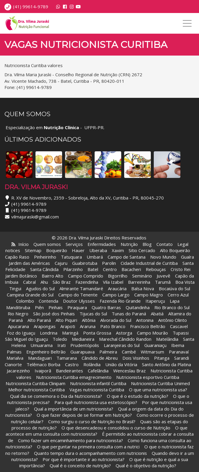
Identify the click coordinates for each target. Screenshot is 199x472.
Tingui (15, 288)
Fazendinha (86, 282)
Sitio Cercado (142, 250)
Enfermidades (102, 244)
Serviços (74, 244)
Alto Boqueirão (175, 250)
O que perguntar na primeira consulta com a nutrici (88, 447)
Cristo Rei (180, 269)
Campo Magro (148, 295)
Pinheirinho (45, 257)
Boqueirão (56, 250)
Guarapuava (82, 352)
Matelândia (167, 339)
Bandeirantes (70, 371)
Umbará (95, 257)
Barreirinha (139, 282)
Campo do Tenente (78, 295)
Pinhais (55, 307)
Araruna (88, 326)
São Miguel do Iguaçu (26, 339)
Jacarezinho (19, 371)
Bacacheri (131, 269)
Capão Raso (17, 257)
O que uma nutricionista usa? (158, 389)
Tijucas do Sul (93, 314)
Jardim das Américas (29, 263)
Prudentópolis (84, 345)
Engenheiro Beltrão (46, 352)
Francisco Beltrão (147, 326)
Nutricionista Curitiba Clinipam (35, 383)
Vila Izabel (113, 282)
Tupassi (181, 333)
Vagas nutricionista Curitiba (96, 389)
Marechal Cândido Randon (125, 339)
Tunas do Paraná (129, 314)
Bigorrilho (117, 276)
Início (23, 244)
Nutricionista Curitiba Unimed (160, 383)
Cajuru (61, 263)
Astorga (124, 333)
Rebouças (156, 269)
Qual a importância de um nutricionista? (73, 409)
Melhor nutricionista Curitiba (36, 389)
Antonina (144, 320)
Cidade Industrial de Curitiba (149, 263)
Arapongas (45, 326)
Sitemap (33, 250)
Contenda (48, 301)
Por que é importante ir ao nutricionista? (83, 459)
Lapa (174, 301)
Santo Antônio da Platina (166, 364)
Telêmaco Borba (43, 364)
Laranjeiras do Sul (122, 345)
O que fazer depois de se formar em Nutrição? (84, 415)
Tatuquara (71, 257)
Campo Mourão (152, 333)
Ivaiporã (43, 371)
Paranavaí (179, 352)
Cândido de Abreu (100, 358)
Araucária (117, 288)
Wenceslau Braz (129, 371)
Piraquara (77, 307)
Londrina (48, 333)
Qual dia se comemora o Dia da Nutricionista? (56, 396)
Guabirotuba (84, 263)
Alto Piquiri (66, 320)
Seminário (142, 276)
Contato (164, 244)
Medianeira (83, 339)
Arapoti (67, 326)
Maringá (70, 333)
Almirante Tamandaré (81, 288)
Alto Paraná (39, 320)
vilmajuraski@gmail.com (35, 217)
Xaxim (118, 250)
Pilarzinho (73, 269)
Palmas (14, 352)
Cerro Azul (178, 295)
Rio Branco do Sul (172, 307)
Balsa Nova (142, 288)
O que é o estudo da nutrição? (137, 396)
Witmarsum (152, 352)
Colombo (25, 301)
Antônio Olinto (172, 320)
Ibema (177, 345)
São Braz (62, 282)
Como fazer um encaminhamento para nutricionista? (70, 440)
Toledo (60, 339)
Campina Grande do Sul (30, 295)
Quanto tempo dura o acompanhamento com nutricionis (90, 453)
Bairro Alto (53, 276)
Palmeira (108, 352)
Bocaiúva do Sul (174, 288)
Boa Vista (185, 282)
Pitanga (161, 358)
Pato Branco (112, 326)
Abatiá (157, 314)
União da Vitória (121, 364)
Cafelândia (99, 371)
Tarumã (163, 282)
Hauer (78, 250)
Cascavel (179, 326)
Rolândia (92, 364)
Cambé (129, 352)
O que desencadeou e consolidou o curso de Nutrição (116, 428)
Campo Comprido (85, 276)
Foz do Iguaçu (21, 333)
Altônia (89, 320)
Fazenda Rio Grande (120, 301)
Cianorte (13, 364)
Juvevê (163, 276)
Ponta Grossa (97, 333)
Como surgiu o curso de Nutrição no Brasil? (91, 421)
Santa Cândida (44, 269)
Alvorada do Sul (115, 320)
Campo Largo (116, 295)
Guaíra (187, 257)
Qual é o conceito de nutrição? (80, 465)
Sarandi (181, 358)
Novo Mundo (163, 257)
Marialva (15, 358)
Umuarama (41, 345)
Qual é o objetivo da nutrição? (146, 465)
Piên (39, 307)
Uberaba (98, 250)
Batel (93, 269)
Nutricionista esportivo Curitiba (147, 377)
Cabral (29, 282)
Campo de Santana (126, 257)
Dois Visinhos (135, 358)
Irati (61, 345)
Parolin (109, 263)
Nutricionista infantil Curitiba (98, 383)
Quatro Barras (106, 307)
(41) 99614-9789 (30, 6)
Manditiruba (18, 307)
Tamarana (66, 358)
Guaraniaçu (155, 345)
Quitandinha (138, 307)
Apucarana (18, 326)
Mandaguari (40, 358)
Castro (72, 364)
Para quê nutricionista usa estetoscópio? (95, 402)
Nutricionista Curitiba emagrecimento (73, 377)
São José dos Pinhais (54, 314)
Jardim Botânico (21, 276)
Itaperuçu (155, 301)
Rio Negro (18, 314)
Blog (147, 244)
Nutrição (129, 244)
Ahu (44, 282)
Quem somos (47, 244)
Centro (110, 269)
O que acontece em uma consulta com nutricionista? (97, 431)
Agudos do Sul (40, 288)
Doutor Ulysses (79, 301)
